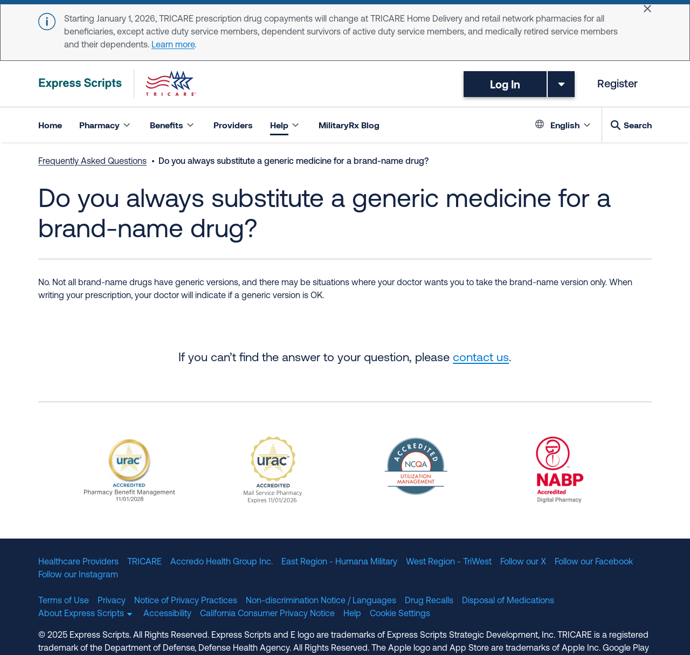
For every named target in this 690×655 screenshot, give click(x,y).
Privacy (112, 601)
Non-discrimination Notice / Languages (321, 601)
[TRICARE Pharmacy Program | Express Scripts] (117, 84)
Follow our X (523, 562)
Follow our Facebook (594, 562)
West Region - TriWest (449, 562)
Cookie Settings (400, 614)
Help (352, 614)
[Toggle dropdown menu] (561, 84)
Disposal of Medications (508, 601)
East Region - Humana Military (339, 562)
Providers (233, 125)
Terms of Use (63, 601)
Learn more (173, 45)
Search (638, 125)
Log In (505, 84)
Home (50, 125)
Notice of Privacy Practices (185, 601)
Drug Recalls (429, 601)
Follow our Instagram (78, 575)
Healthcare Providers (78, 562)
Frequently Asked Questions (92, 161)
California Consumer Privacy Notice (267, 614)
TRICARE (144, 562)
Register (617, 84)
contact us (481, 358)
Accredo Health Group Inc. (221, 562)
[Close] (647, 8)
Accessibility (167, 614)
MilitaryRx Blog (349, 125)
